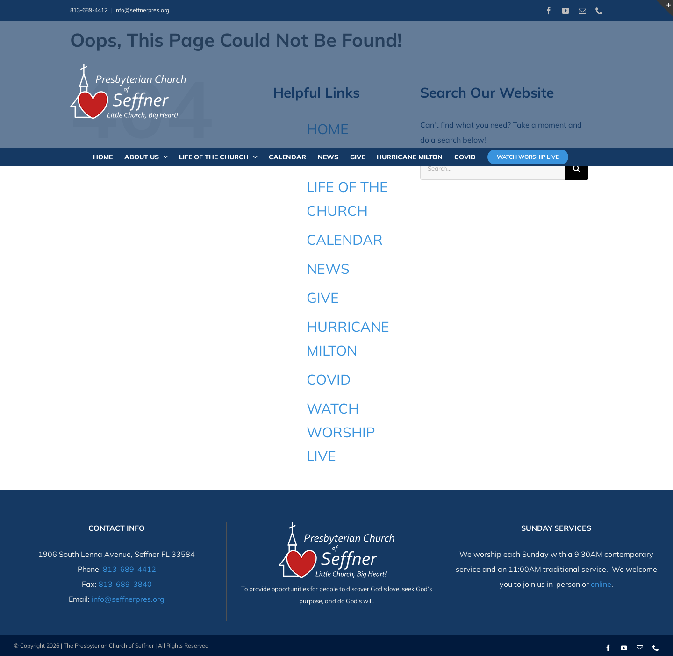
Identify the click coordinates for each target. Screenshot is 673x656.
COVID (329, 379)
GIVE (323, 298)
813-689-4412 (129, 569)
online (601, 584)
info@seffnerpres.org (142, 10)
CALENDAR (345, 240)
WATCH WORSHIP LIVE (341, 432)
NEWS (328, 269)
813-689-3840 (125, 584)
